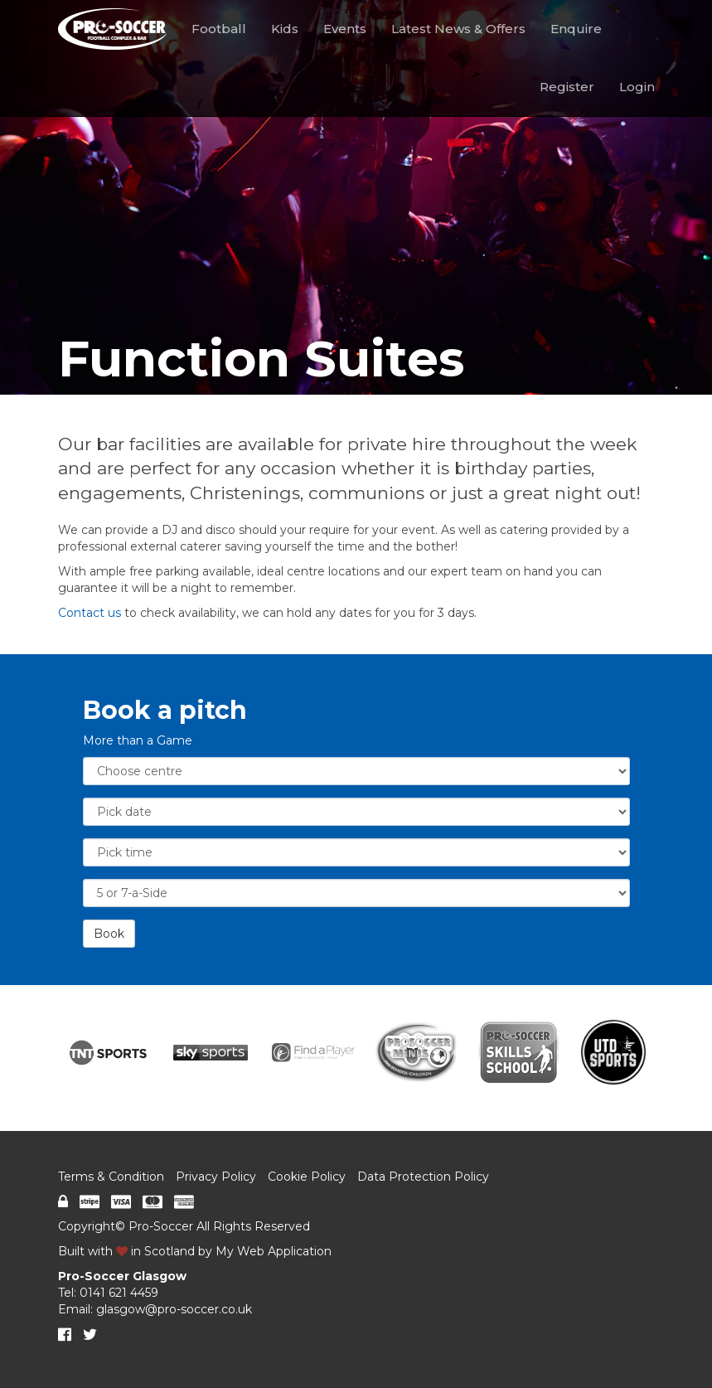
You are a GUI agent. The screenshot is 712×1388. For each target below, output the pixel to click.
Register (567, 87)
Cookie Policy (307, 1176)
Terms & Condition (111, 1176)
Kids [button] (284, 28)
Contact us (89, 612)
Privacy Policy (216, 1176)
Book (109, 933)
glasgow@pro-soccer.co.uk (174, 1309)
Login (637, 87)
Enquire (576, 28)
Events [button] (344, 28)
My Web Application (274, 1251)
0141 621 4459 (119, 1292)
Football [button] (218, 28)
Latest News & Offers (458, 28)
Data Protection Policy (423, 1176)
